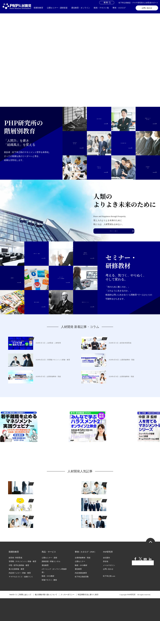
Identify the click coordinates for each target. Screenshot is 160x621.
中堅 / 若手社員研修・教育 (19, 588)
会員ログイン (143, 593)
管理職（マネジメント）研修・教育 (22, 584)
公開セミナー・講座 (49, 580)
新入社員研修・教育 (16, 592)
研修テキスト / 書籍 (49, 602)
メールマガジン (109, 588)
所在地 (105, 584)
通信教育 (45, 588)
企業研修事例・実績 (82, 580)
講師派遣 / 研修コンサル (51, 584)
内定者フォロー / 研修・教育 (20, 595)
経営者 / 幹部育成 (15, 580)
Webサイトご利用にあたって (20, 617)
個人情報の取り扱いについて (46, 617)
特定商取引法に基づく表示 (88, 617)
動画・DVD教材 (48, 599)
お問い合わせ (147, 8)
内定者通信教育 (81, 595)
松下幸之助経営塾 (82, 599)
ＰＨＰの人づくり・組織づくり (21, 599)
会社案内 (106, 580)
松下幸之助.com (109, 599)
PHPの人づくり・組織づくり (114, 258)
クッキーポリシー (67, 617)
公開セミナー (80, 584)
